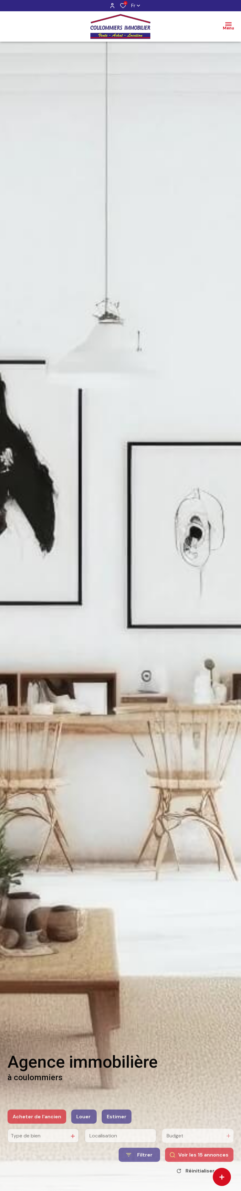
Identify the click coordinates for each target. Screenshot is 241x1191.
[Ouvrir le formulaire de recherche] (139, 1165)
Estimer (116, 1127)
